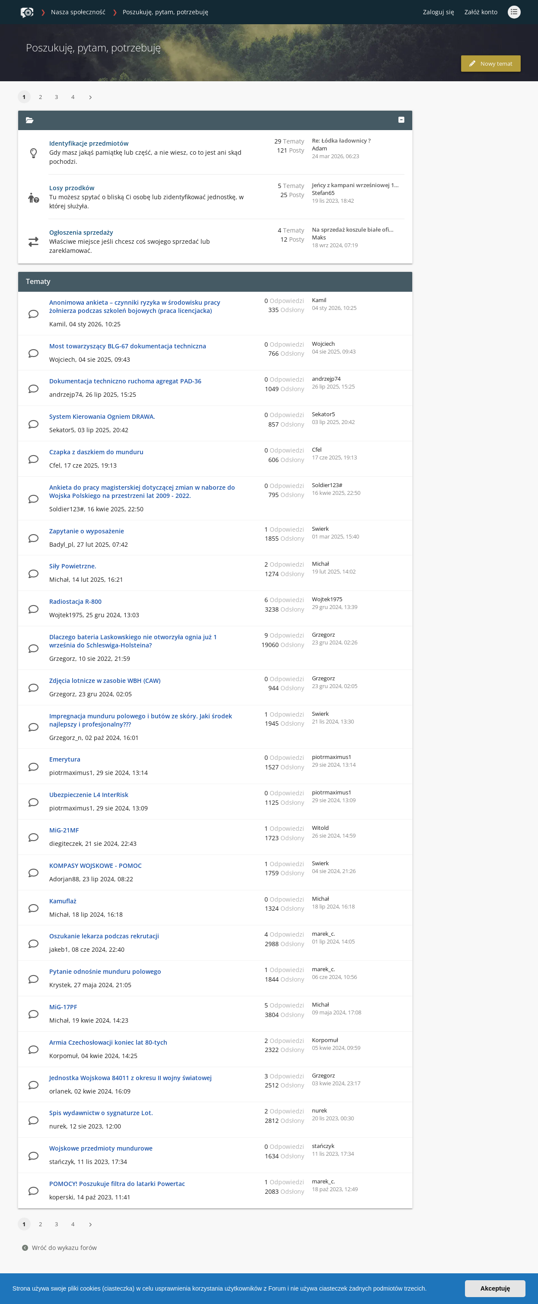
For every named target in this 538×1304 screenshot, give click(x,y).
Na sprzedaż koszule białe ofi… (353, 229)
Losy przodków (71, 188)
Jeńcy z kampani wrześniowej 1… (355, 185)
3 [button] (56, 97)
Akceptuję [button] (495, 1288)
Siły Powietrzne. (72, 566)
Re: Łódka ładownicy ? (341, 140)
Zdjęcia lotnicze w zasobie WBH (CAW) (104, 680)
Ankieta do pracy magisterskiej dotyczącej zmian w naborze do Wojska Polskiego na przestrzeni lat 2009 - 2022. (142, 491)
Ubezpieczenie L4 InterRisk (88, 795)
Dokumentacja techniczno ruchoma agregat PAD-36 (125, 381)
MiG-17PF (63, 1007)
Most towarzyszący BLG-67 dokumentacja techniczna (127, 346)
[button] (429, 1289)
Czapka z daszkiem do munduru (96, 452)
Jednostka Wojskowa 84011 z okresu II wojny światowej (130, 1078)
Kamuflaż (62, 901)
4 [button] (72, 97)
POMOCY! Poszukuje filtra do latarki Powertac (117, 1184)
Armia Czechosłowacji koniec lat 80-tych (108, 1042)
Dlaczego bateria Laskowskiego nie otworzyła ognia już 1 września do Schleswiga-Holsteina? (133, 641)
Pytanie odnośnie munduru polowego (105, 971)
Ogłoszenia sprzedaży (81, 232)
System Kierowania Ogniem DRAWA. (102, 416)
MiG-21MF (64, 830)
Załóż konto (481, 12)
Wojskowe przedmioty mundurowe (101, 1148)
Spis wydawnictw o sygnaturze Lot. (101, 1113)
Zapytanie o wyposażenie (86, 531)
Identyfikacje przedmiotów (88, 143)
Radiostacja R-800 (75, 601)
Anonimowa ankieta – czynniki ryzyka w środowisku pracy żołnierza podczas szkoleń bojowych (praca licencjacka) (134, 306)
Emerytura (64, 759)
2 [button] (40, 97)
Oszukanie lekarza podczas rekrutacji (104, 936)
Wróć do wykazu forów (59, 1247)
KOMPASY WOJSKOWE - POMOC (95, 865)
